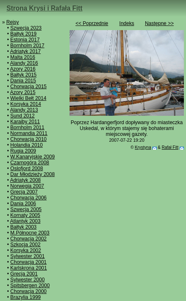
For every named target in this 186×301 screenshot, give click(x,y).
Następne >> (159, 23)
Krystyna (143, 147)
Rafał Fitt (170, 147)
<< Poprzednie (91, 23)
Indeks (126, 23)
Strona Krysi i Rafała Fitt (45, 8)
